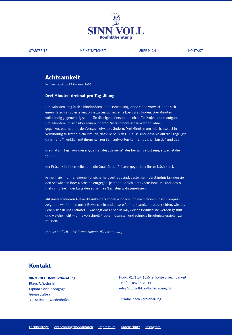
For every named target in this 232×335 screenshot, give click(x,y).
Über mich (147, 50)
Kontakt (195, 50)
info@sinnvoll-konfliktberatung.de (145, 288)
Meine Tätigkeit (93, 50)
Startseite (38, 50)
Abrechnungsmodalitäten (73, 327)
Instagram (153, 327)
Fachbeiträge (39, 327)
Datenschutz (130, 327)
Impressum (106, 327)
